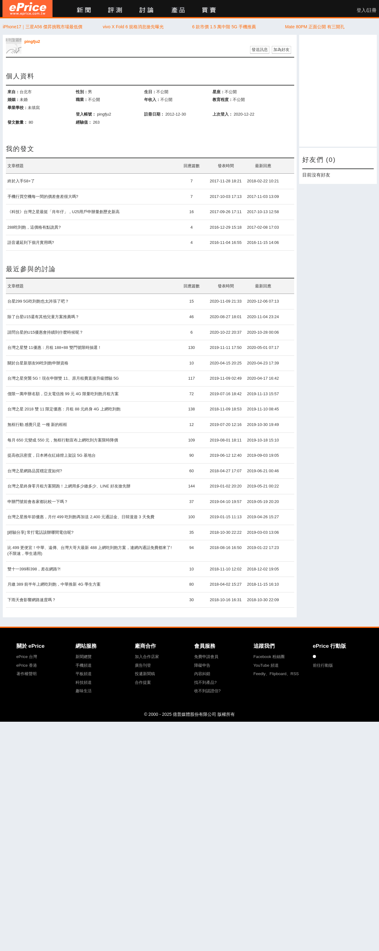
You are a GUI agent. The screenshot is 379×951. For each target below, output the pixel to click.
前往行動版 (323, 665)
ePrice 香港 (26, 665)
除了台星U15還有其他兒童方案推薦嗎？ (43, 316)
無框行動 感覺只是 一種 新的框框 (37, 424)
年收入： (152, 99)
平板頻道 (83, 673)
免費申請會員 (206, 656)
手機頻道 (83, 665)
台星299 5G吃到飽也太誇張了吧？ (38, 301)
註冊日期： (154, 114)
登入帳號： (86, 114)
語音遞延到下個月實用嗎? (30, 242)
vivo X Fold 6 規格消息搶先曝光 (133, 26)
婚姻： (13, 99)
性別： (82, 91)
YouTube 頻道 (266, 665)
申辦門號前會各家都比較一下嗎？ (37, 501)
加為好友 (281, 49)
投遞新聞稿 (145, 673)
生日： (150, 91)
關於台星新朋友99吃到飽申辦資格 (37, 363)
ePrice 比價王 (27, 8)
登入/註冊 (367, 10)
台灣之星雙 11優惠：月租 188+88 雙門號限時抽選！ (54, 347)
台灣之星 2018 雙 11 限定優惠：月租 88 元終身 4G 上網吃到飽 (64, 409)
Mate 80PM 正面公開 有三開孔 (314, 26)
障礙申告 (202, 665)
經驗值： (84, 122)
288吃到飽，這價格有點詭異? (34, 227)
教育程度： (222, 99)
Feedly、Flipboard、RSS (276, 673)
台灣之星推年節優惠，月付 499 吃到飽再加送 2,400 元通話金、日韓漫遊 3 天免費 (80, 516)
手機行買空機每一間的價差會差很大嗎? (42, 196)
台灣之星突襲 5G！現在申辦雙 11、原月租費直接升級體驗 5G (63, 378)
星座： (218, 91)
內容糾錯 (202, 673)
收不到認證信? (207, 690)
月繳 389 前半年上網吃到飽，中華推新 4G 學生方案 (54, 584)
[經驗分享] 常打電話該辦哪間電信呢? (40, 532)
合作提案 (143, 682)
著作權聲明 (26, 673)
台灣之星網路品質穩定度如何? (34, 471)
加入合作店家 (147, 656)
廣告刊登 (143, 665)
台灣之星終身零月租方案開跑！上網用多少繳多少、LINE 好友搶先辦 (69, 486)
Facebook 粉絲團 (269, 656)
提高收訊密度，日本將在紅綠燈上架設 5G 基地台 (51, 455)
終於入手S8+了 (21, 181)
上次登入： (222, 114)
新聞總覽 (83, 656)
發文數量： (17, 122)
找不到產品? (205, 682)
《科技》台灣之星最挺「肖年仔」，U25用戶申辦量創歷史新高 (63, 211)
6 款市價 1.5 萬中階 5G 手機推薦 (224, 26)
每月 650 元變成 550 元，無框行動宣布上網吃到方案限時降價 (62, 440)
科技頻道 (83, 682)
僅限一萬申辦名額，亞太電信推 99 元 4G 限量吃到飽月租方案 (63, 393)
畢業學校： (17, 107)
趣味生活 (83, 690)
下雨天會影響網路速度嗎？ (31, 599)
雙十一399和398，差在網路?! (34, 569)
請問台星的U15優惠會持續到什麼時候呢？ (45, 332)
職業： (82, 99)
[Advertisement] (338, 91)
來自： (13, 91)
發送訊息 (260, 49)
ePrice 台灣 (26, 656)
